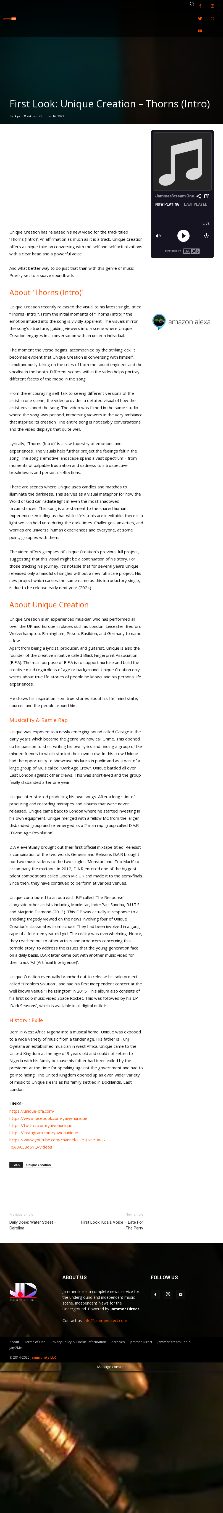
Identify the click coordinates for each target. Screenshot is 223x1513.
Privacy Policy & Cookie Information (78, 1342)
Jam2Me (15, 1347)
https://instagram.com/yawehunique (43, 1132)
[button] (191, 3)
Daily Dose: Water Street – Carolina (33, 1225)
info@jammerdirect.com (105, 1320)
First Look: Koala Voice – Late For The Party (112, 1225)
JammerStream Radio (174, 1342)
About (14, 1342)
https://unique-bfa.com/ (31, 1111)
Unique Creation (38, 1165)
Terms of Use (34, 1342)
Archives (118, 1342)
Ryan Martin (24, 116)
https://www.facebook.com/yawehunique (48, 1118)
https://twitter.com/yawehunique (40, 1125)
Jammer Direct (141, 1342)
